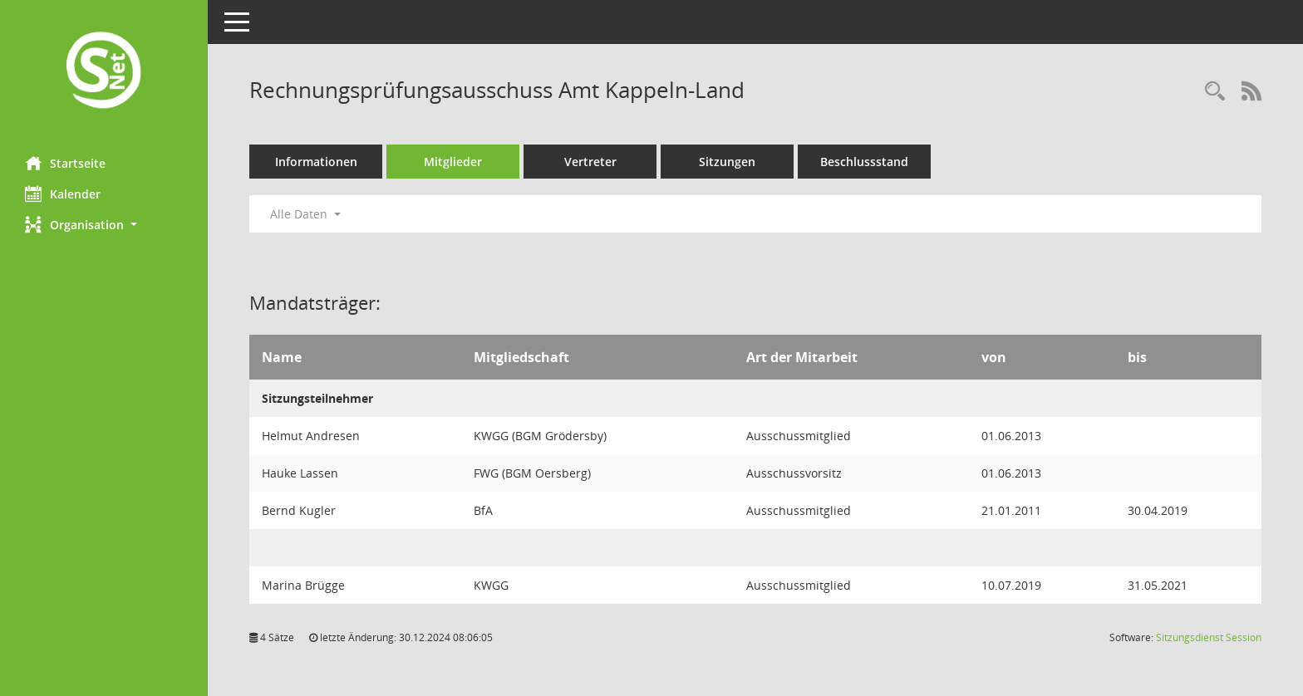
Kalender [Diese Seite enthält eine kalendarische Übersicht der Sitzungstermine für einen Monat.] (63, 193)
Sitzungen (727, 161)
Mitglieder (453, 161)
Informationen (316, 161)
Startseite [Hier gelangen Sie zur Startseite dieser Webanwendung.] (65, 162)
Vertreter (590, 161)
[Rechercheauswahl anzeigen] (1215, 91)
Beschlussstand (864, 161)
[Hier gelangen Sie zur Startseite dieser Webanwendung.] (104, 72)
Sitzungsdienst (1208, 637)
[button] (104, 224)
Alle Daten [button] (305, 214)
